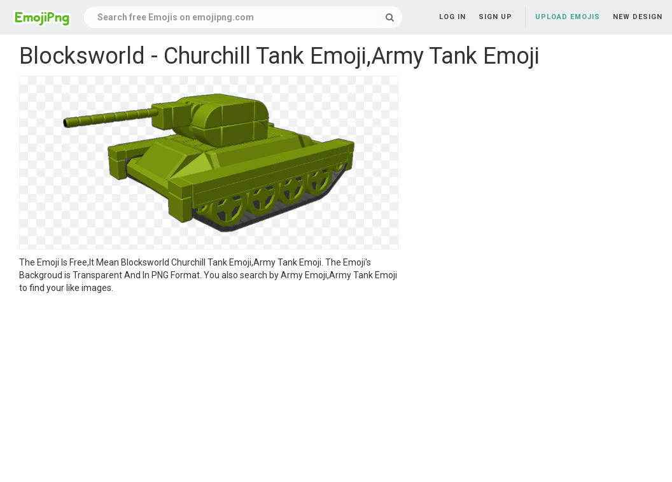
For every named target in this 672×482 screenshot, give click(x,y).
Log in (452, 17)
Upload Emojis (567, 17)
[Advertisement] (208, 390)
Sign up (495, 17)
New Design (637, 17)
